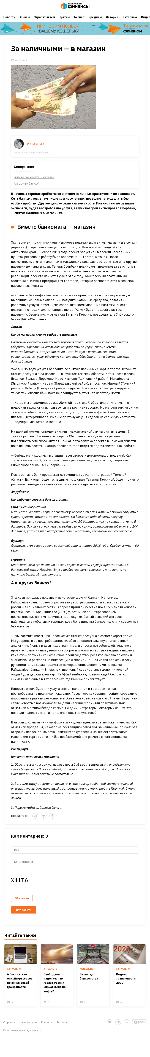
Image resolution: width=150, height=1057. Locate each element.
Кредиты (95, 20)
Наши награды (28, 1025)
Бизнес (79, 20)
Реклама (62, 1025)
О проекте (9, 1025)
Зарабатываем (44, 20)
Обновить (22, 902)
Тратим (64, 20)
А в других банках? (27, 188)
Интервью (129, 20)
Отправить (24, 914)
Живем (25, 20)
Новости (9, 20)
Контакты (46, 1025)
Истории (112, 20)
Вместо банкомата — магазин (34, 181)
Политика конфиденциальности (22, 1033)
